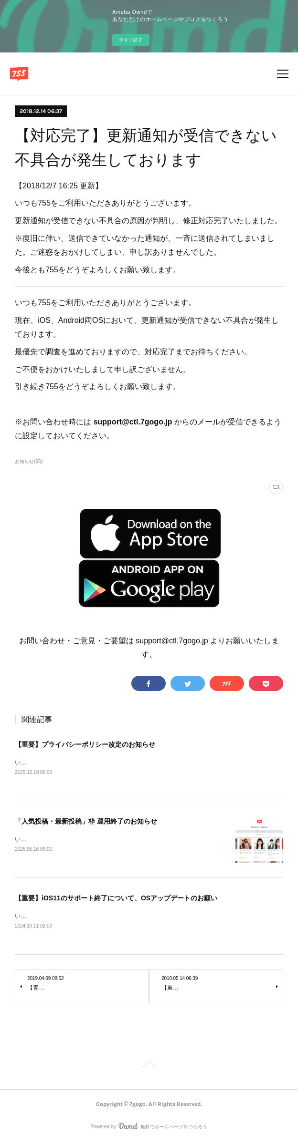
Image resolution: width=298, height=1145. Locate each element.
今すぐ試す (131, 39)
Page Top (149, 1067)
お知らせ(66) (29, 461)
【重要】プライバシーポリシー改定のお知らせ (85, 744)
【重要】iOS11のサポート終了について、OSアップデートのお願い (116, 899)
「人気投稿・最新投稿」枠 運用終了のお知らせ (86, 822)
